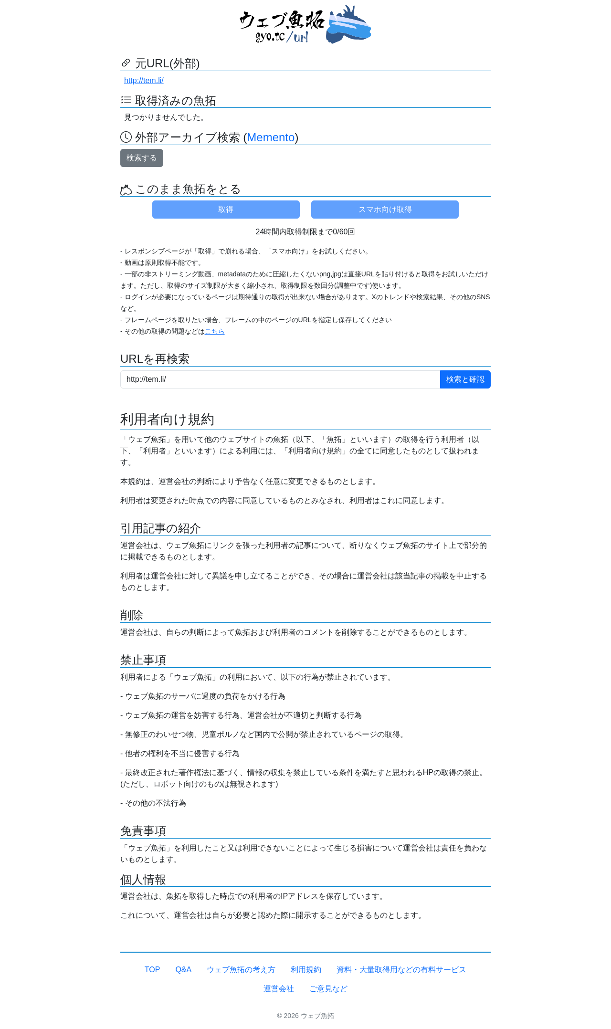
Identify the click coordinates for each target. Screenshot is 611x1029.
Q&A (183, 970)
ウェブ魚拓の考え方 (241, 970)
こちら (215, 331)
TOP (152, 970)
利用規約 (306, 970)
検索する (141, 158)
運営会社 (278, 989)
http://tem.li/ (144, 80)
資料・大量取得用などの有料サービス (401, 970)
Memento (271, 137)
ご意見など (328, 989)
